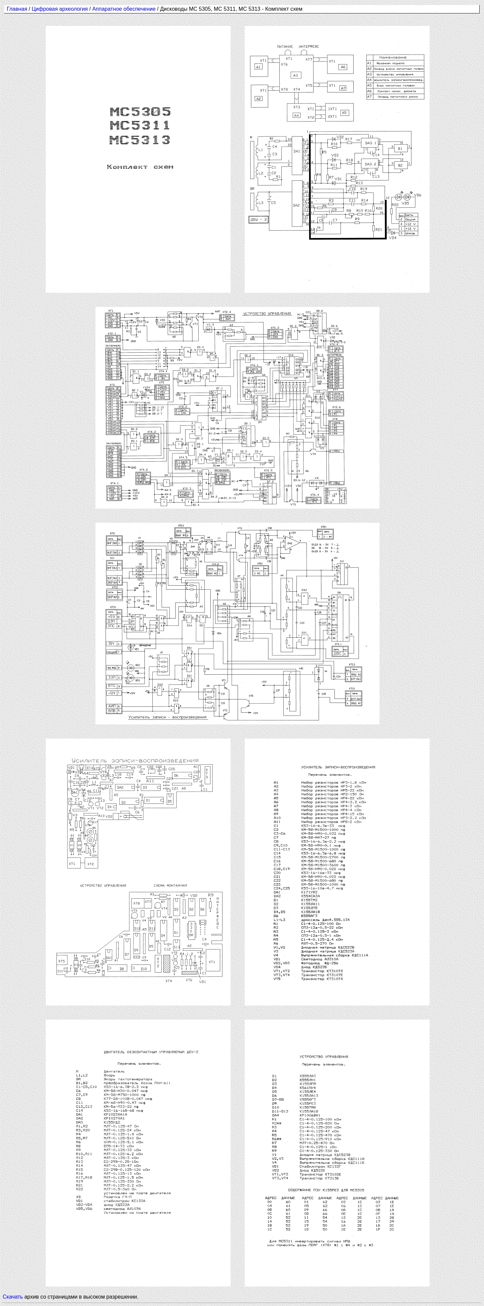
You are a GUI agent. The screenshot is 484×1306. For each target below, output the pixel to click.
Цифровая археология (60, 9)
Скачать (13, 1297)
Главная (17, 9)
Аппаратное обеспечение (124, 9)
